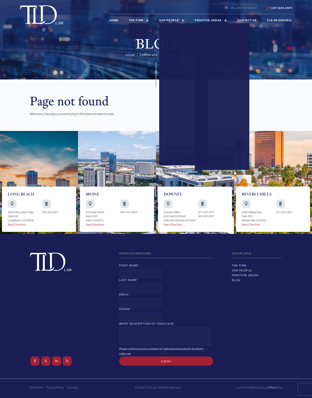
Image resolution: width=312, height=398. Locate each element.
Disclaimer (36, 387)
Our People (169, 20)
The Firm (136, 20)
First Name (129, 265)
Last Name (128, 280)
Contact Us (247, 20)
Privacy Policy (55, 387)
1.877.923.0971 (279, 8)
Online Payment (241, 8)
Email (124, 294)
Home (114, 20)
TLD (279, 20)
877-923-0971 (206, 212)
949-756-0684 (128, 212)
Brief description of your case (146, 323)
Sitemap (72, 387)
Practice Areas (208, 20)
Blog (236, 280)
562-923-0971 (50, 212)
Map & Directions (17, 224)
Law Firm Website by (249, 387)
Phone (125, 309)
